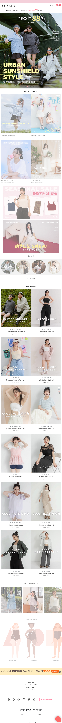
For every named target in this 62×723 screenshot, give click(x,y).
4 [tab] (34, 87)
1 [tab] (25, 87)
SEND (39, 714)
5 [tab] (36, 87)
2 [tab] (28, 87)
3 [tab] (31, 87)
